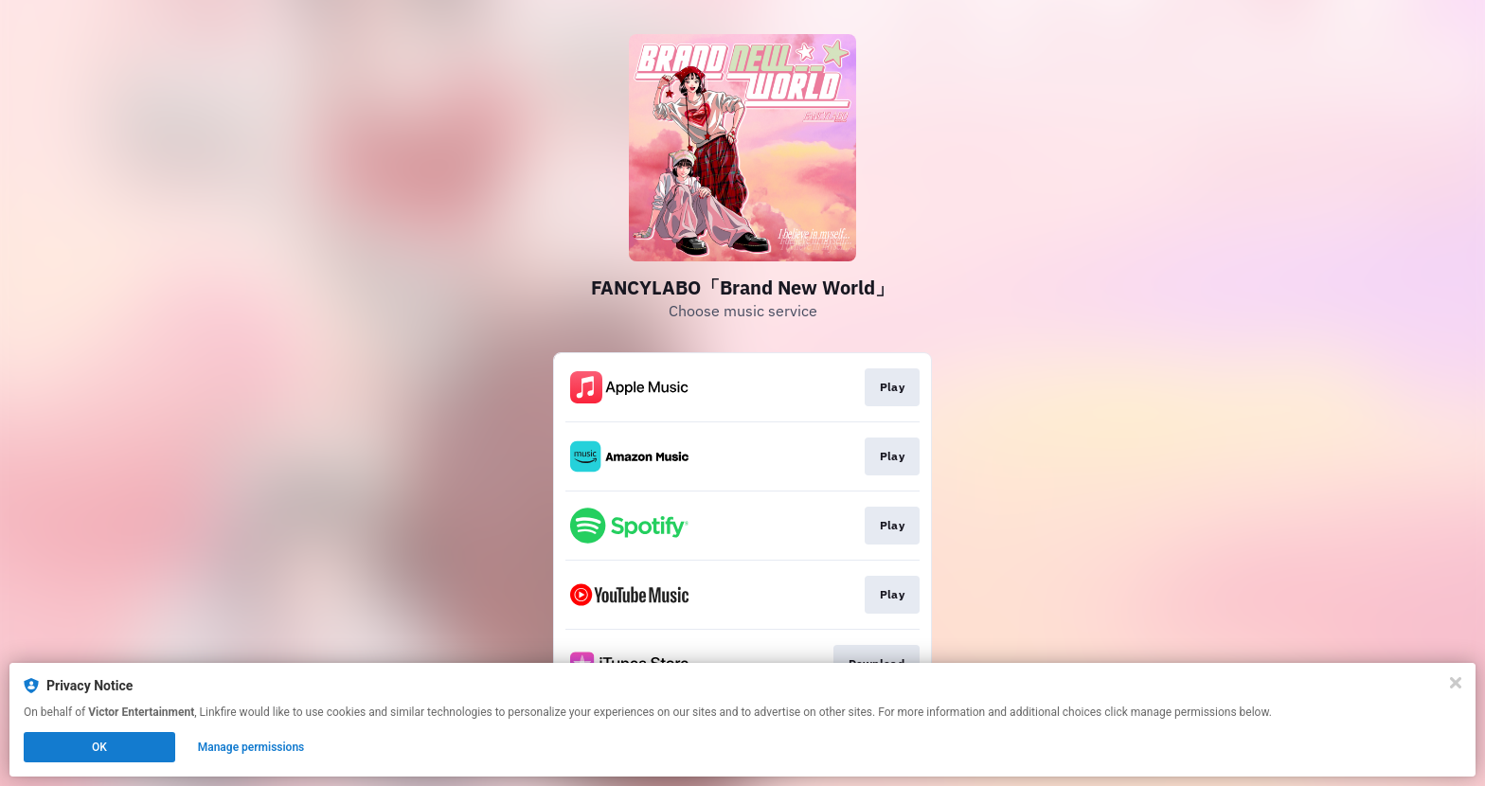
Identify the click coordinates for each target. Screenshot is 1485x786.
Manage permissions (251, 747)
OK (99, 747)
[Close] (1455, 683)
